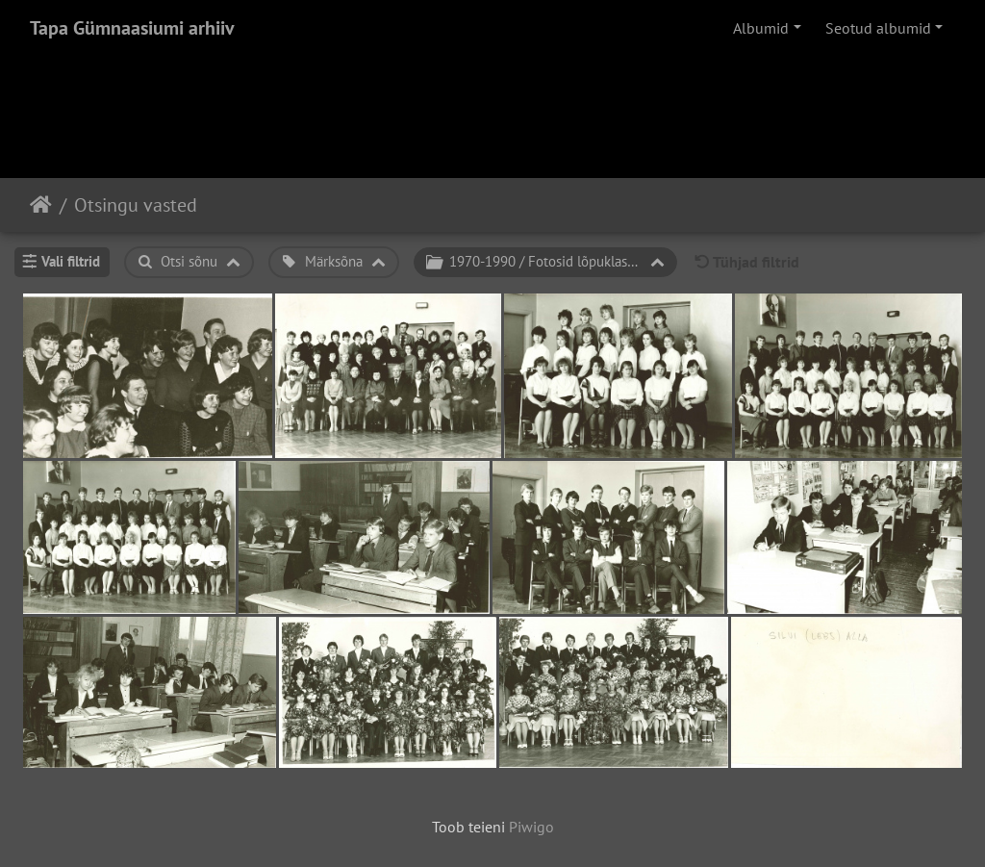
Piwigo (531, 826)
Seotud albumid (878, 28)
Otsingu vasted (135, 204)
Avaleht (41, 205)
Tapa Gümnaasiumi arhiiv (132, 27)
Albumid (761, 28)
